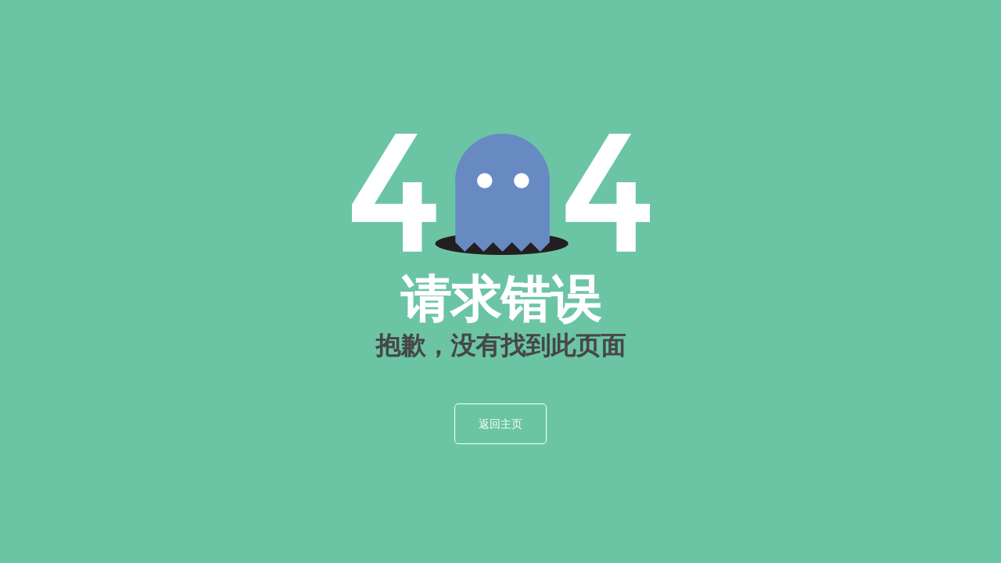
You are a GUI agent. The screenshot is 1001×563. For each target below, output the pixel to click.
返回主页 (500, 423)
